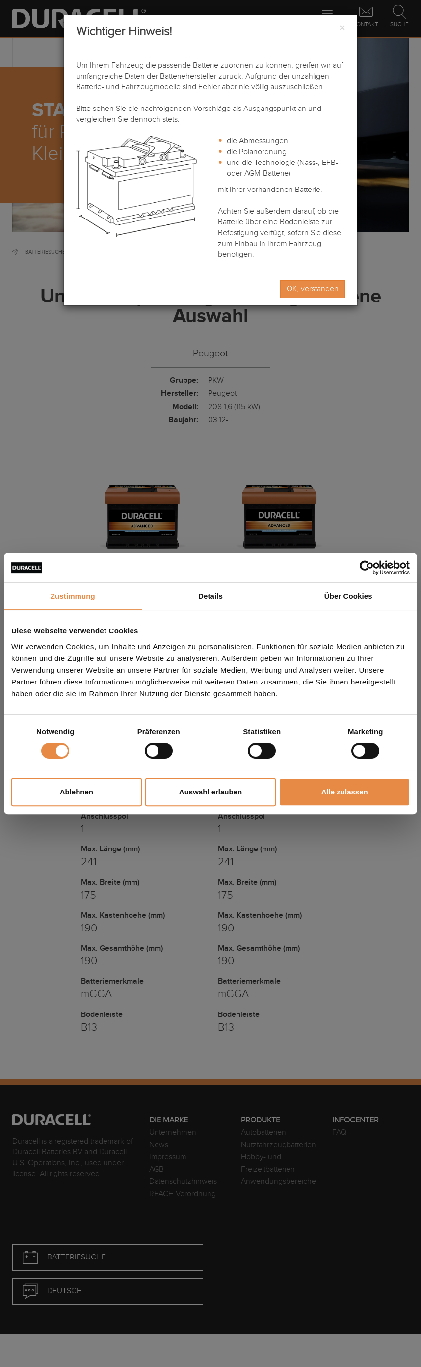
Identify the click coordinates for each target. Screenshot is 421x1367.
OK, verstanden (313, 289)
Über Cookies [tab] (348, 596)
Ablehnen (76, 792)
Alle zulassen (344, 792)
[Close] (342, 28)
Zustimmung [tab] (73, 596)
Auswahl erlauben (210, 792)
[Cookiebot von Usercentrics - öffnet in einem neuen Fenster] (367, 567)
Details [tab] (210, 596)
